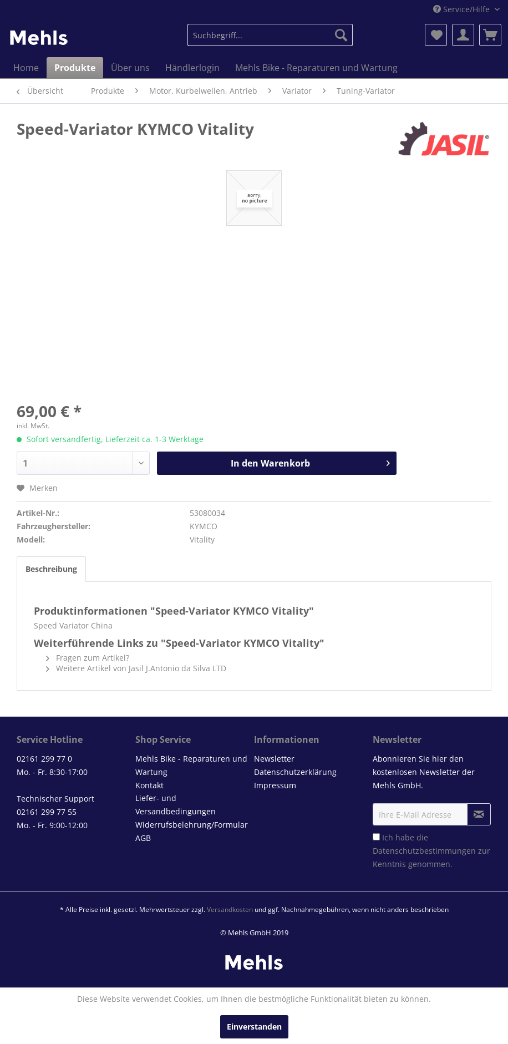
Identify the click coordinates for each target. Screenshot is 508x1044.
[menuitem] (270, 35)
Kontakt (149, 785)
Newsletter (274, 758)
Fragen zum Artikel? (87, 657)
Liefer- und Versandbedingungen (175, 805)
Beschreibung (51, 569)
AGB (143, 838)
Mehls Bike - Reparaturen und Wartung (191, 765)
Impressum (275, 785)
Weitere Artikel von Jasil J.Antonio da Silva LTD (136, 668)
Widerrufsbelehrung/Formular (191, 824)
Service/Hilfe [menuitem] (462, 9)
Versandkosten (230, 909)
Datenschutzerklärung (295, 772)
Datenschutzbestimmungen (424, 850)
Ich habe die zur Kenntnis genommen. (431, 850)
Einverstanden (254, 1026)
